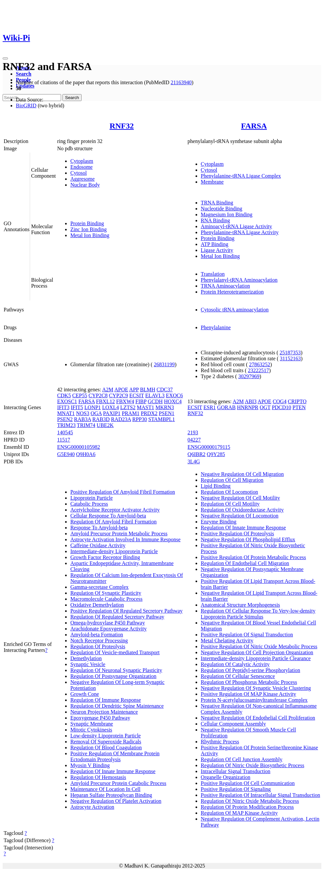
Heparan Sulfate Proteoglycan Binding (111, 795)
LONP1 (93, 407)
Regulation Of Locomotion (229, 492)
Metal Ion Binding (89, 235)
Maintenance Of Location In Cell (105, 789)
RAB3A (82, 419)
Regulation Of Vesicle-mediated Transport (115, 652)
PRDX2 (149, 413)
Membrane (212, 182)
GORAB (226, 407)
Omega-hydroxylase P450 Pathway (107, 622)
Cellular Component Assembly (233, 724)
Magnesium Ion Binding (226, 214)
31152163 (290, 358)
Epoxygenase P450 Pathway (100, 718)
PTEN (299, 407)
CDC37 (165, 389)
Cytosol (78, 173)
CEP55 (79, 395)
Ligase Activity (217, 250)
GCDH (155, 401)
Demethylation (86, 658)
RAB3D (101, 419)
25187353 (290, 352)
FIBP (140, 401)
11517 (63, 440)
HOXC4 (173, 401)
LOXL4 (110, 407)
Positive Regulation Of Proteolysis (237, 533)
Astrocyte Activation (92, 807)
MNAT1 (66, 413)
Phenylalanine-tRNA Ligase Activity (240, 232)
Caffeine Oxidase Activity (98, 545)
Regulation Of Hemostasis (98, 777)
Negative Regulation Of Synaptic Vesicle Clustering (256, 688)
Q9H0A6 (85, 454)
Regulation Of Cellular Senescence (238, 676)
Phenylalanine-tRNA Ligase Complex (241, 176)
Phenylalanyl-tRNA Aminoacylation (239, 280)
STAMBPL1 (161, 419)
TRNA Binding (217, 202)
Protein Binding (87, 223)
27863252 (259, 364)
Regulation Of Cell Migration (232, 480)
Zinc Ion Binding (88, 229)
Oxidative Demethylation (97, 605)
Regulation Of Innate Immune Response (113, 771)
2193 (193, 432)
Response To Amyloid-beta (99, 527)
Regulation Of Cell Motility (230, 504)
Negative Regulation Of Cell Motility (240, 498)
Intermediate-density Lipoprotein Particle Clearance (256, 658)
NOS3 (82, 413)
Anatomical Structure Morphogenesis (240, 605)
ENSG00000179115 (209, 447)
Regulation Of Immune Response (105, 700)
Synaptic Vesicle (87, 664)
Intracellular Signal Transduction (235, 771)
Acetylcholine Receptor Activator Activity (115, 510)
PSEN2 (65, 419)
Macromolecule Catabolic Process (106, 599)
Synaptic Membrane (91, 724)
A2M (107, 389)
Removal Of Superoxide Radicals (105, 741)
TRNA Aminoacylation (225, 286)
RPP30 (139, 419)
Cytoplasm (81, 161)
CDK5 (64, 395)
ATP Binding (214, 244)
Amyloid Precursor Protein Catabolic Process (118, 783)
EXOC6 (174, 395)
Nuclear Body (85, 185)
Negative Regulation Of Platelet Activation (115, 801)
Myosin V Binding (90, 765)
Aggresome (82, 179)
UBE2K (105, 425)
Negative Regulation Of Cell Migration (242, 474)
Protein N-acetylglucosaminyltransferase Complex (254, 700)
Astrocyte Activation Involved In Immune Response (125, 539)
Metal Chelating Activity (227, 640)
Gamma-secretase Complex (99, 587)
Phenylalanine (216, 327)
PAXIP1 (112, 413)
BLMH (147, 389)
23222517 (258, 370)
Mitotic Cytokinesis (91, 729)
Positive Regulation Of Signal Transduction (247, 634)
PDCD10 (281, 407)
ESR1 (209, 407)
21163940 (181, 82)
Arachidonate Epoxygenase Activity (108, 628)
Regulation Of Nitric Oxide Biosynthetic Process (252, 765)
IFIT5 (77, 407)
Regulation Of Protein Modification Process (247, 807)
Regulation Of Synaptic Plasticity (105, 593)
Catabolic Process (89, 504)
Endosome (81, 167)
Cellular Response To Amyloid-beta (108, 515)
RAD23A (121, 419)
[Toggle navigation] (5, 58)
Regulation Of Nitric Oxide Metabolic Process (250, 801)
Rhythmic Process (220, 741)
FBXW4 (125, 401)
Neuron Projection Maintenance (104, 712)
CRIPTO (297, 401)
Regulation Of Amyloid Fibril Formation (113, 521)
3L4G (194, 461)
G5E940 (66, 454)
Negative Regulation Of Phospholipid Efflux (248, 539)
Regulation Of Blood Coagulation (106, 747)
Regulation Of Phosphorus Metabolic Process (249, 682)
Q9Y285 (216, 454)
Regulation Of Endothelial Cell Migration (245, 563)
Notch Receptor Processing (99, 640)
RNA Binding (215, 220)
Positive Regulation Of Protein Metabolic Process (253, 557)
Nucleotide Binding (221, 208)
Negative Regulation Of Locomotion (239, 515)
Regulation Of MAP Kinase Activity (239, 813)
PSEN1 (166, 413)
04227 (194, 440)
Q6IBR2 (196, 454)
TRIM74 (86, 425)
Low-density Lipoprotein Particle (105, 735)
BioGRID (26, 105)
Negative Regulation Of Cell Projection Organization (257, 652)
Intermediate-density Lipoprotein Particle (114, 551)
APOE (121, 389)
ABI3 (251, 401)
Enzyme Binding (218, 521)
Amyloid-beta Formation (96, 634)
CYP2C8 (98, 395)
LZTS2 (127, 407)
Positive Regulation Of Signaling (236, 789)
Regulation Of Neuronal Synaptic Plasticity (116, 670)
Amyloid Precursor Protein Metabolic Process (118, 533)
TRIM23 (66, 425)
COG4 (280, 401)
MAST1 (145, 407)
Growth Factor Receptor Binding (105, 557)
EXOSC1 (67, 401)
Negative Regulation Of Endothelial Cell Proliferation (258, 718)
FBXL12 (105, 401)
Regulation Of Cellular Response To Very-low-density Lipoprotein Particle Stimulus (258, 614)
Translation (213, 274)
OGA (96, 413)
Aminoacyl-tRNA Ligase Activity (236, 226)
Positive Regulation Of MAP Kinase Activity (248, 694)
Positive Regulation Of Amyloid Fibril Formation (122, 492)
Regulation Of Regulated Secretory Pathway (117, 617)
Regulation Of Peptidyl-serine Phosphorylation (250, 670)
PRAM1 (130, 413)
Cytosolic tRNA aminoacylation (235, 309)
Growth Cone (84, 694)
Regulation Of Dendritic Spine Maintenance (117, 706)
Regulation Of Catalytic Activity (235, 664)
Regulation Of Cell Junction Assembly (241, 759)
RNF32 (122, 126)
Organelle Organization (225, 777)
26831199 (164, 364)
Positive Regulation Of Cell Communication (248, 783)
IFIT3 (63, 407)
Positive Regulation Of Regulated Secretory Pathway (126, 611)
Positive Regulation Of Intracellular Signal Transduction (260, 795)
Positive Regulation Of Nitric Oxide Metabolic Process (259, 646)
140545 (65, 432)
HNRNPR (247, 407)
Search (23, 74)
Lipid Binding (216, 486)
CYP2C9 (118, 395)
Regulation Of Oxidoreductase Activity (242, 510)
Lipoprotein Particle (91, 498)
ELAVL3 (154, 395)
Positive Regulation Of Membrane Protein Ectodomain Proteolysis (115, 756)
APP (134, 389)
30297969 (248, 376)
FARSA (254, 126)
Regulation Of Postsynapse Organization (113, 676)
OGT (265, 407)
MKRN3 (165, 407)
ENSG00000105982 (78, 447)
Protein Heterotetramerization (232, 292)
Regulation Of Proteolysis (97, 646)
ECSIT (136, 395)
